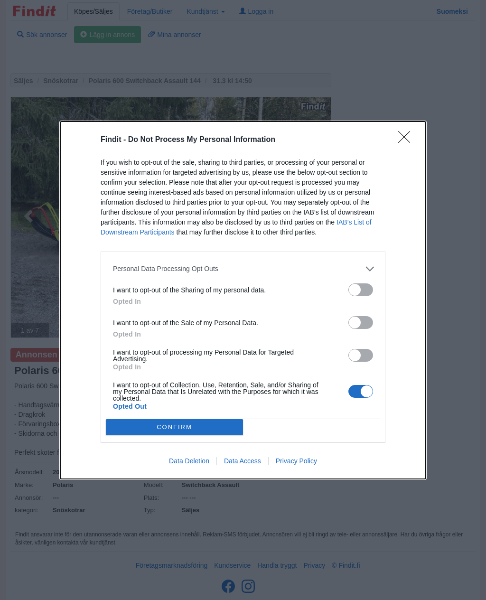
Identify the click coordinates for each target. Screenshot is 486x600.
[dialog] (243, 300)
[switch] (360, 289)
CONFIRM (174, 427)
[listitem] (243, 269)
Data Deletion (189, 461)
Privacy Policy (296, 461)
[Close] (407, 140)
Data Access (242, 461)
